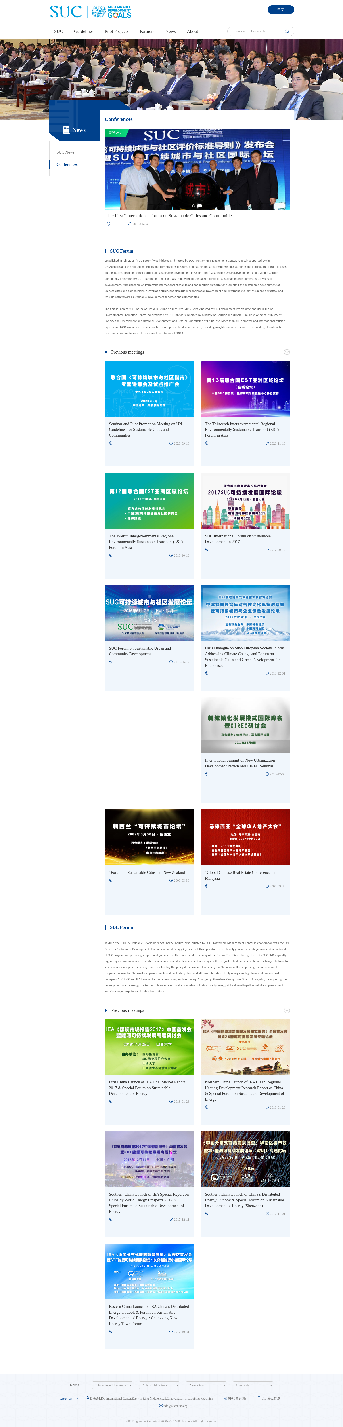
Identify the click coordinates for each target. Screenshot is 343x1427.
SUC (58, 31)
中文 (280, 9)
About (192, 31)
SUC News (65, 152)
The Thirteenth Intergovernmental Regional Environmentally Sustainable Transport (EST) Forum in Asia (242, 430)
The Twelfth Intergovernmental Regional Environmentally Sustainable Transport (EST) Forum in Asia (146, 542)
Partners (147, 31)
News (170, 31)
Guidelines (84, 31)
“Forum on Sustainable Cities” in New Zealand (147, 872)
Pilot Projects (117, 31)
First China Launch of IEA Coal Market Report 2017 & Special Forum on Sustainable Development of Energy (147, 1088)
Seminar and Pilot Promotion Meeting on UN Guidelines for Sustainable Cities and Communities (145, 430)
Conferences (67, 164)
